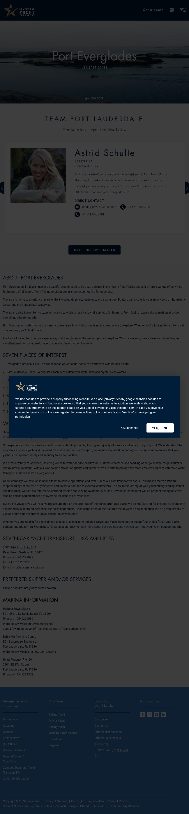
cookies (31, 399)
